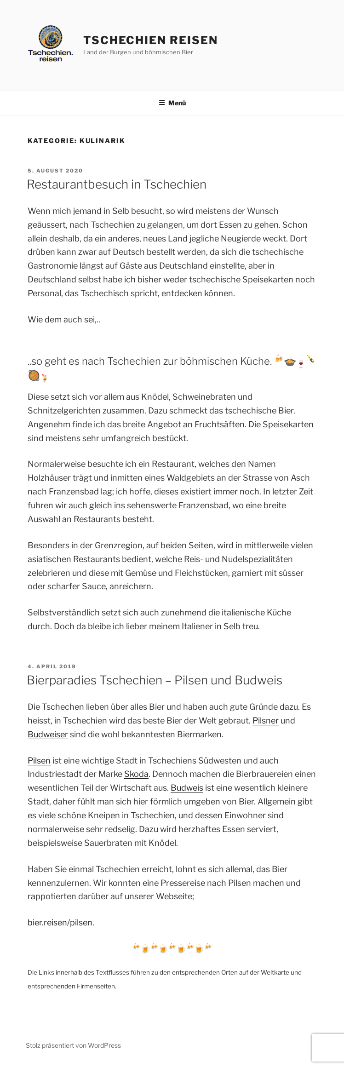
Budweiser (48, 734)
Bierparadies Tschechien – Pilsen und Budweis (154, 680)
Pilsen (39, 760)
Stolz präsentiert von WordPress (73, 1045)
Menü (172, 103)
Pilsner (265, 720)
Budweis (187, 787)
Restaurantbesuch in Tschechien (116, 184)
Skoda (136, 774)
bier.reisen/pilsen (60, 922)
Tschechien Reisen (150, 40)
